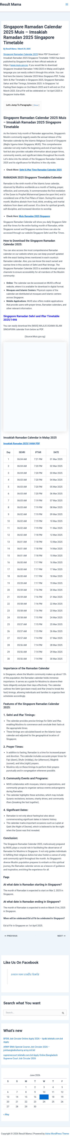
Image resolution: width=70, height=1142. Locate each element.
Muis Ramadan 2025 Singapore (34, 216)
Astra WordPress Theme (57, 1133)
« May (6, 1114)
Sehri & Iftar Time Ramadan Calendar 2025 (40, 169)
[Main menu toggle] (67, 4)
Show (36, 105)
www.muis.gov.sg (19, 65)
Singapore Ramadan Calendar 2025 (20, 54)
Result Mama (10, 4)
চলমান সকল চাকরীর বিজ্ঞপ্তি (25, 974)
